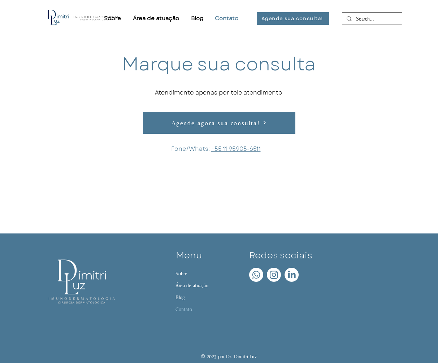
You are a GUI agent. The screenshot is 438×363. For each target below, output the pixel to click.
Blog (180, 297)
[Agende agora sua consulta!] (219, 123)
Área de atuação (191, 285)
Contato (183, 309)
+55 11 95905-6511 (236, 149)
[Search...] (371, 19)
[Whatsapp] (256, 275)
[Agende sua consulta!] (293, 18)
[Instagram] (274, 275)
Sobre (181, 273)
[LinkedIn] (292, 275)
